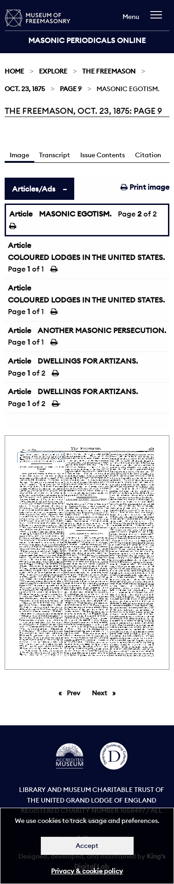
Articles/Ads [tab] (33, 188)
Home (14, 71)
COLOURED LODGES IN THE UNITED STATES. (86, 257)
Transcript (54, 155)
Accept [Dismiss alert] (87, 845)
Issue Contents (102, 155)
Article (20, 213)
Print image (145, 187)
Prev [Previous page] (75, 692)
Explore (53, 71)
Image (19, 155)
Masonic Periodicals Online (87, 40)
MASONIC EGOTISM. (75, 213)
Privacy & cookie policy (87, 871)
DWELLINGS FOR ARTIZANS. (88, 360)
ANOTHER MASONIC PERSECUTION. (102, 330)
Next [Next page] (106, 692)
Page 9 (71, 89)
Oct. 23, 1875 (25, 89)
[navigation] (158, 19)
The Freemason (108, 71)
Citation (148, 155)
